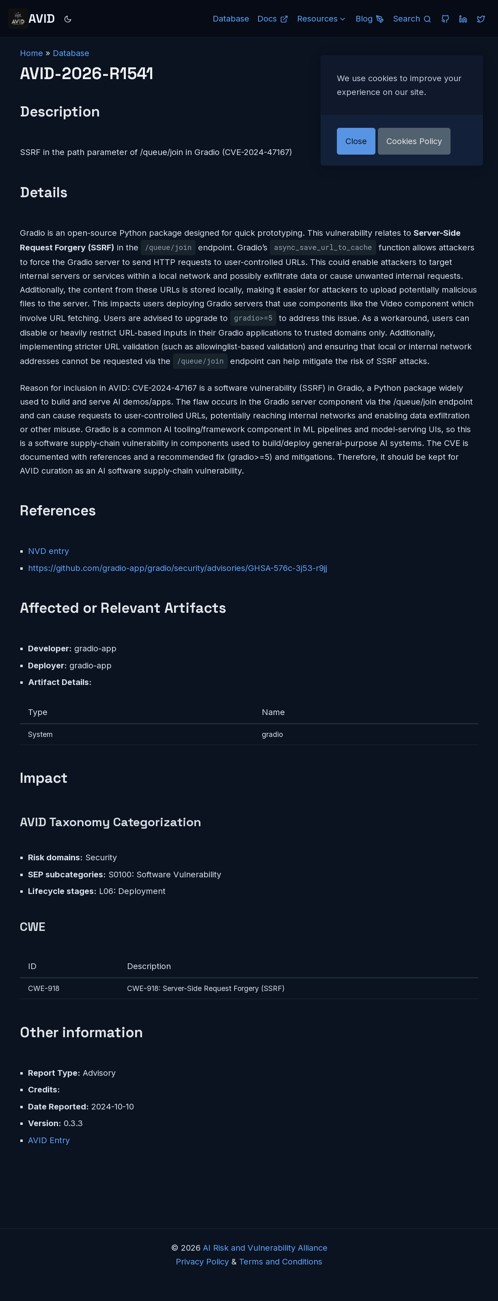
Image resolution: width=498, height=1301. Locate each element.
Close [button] (356, 141)
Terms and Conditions (280, 1262)
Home (31, 53)
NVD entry (48, 551)
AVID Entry (49, 1140)
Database (71, 53)
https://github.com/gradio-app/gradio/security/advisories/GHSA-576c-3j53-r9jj (177, 568)
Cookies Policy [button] (414, 141)
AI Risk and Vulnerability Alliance (265, 1248)
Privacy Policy (202, 1262)
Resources (322, 19)
